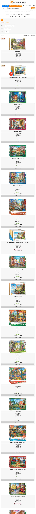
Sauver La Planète (15, 16)
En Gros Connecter (19, 5)
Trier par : (3, 25)
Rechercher (33, 8)
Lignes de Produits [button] (11, 14)
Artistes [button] (20, 14)
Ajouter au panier (18, 61)
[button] (26, 5)
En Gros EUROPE (5, 5)
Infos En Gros (12, 5)
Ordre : (2, 28)
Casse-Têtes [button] (9, 11)
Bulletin (24, 16)
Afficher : (3, 31)
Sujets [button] (28, 11)
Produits (28, 14)
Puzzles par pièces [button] (19, 11)
